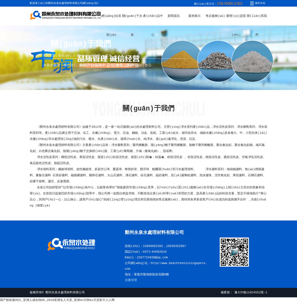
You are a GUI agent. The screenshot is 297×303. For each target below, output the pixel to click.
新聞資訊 (174, 16)
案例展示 (194, 16)
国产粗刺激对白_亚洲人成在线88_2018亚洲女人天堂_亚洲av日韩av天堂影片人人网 (57, 300)
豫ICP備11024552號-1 (250, 292)
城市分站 (260, 3)
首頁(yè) (64, 55)
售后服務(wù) (215, 16)
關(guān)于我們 (88, 55)
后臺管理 (131, 280)
